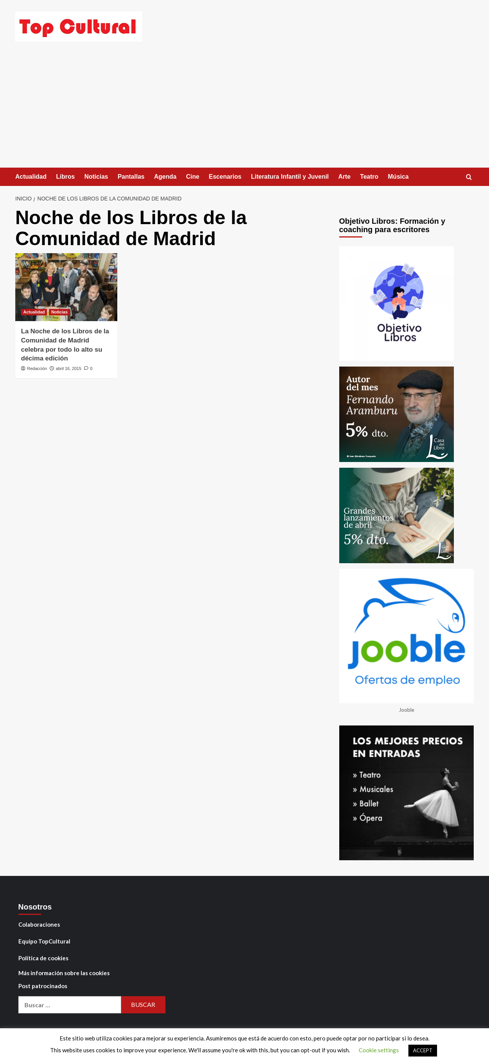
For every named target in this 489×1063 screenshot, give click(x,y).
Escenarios (225, 176)
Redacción (37, 368)
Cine (192, 176)
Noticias (96, 176)
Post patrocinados (42, 985)
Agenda (165, 176)
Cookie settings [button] (379, 1050)
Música (398, 176)
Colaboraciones (39, 924)
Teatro (369, 176)
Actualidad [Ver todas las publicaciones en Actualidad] (34, 312)
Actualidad (31, 176)
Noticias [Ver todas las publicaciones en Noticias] (59, 312)
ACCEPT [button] (422, 1050)
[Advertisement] (244, 110)
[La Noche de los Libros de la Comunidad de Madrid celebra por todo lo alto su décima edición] (66, 287)
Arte (344, 176)
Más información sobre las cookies (64, 972)
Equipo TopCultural (44, 941)
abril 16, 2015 (68, 368)
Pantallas (131, 176)
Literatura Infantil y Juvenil (290, 176)
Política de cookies (43, 958)
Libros (65, 176)
